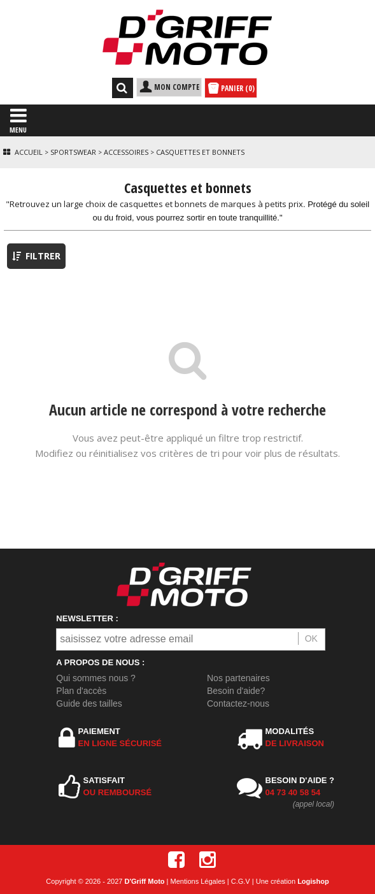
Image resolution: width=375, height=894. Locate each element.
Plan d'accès (81, 691)
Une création (292, 881)
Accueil (29, 152)
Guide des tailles (89, 703)
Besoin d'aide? (236, 691)
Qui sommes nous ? (96, 678)
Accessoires (126, 152)
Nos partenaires (238, 678)
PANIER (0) (231, 88)
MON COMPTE (169, 87)
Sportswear (73, 152)
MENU (18, 120)
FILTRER (36, 256)
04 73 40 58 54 (293, 792)
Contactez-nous (238, 703)
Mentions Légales (198, 881)
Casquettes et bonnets (200, 152)
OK (311, 638)
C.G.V (240, 881)
